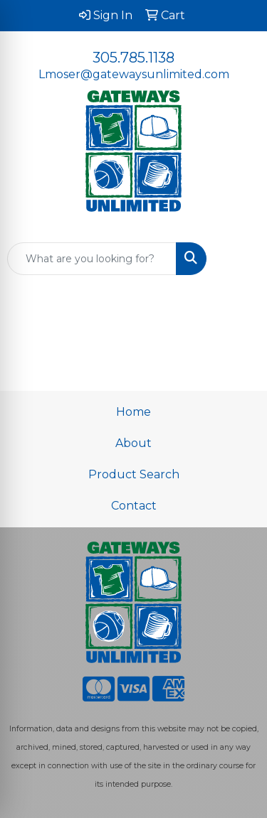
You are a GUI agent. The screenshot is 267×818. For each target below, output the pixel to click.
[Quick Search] (92, 258)
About (133, 443)
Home (133, 412)
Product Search (133, 474)
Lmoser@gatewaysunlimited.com (133, 74)
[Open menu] (238, 258)
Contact (134, 505)
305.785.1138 (133, 57)
